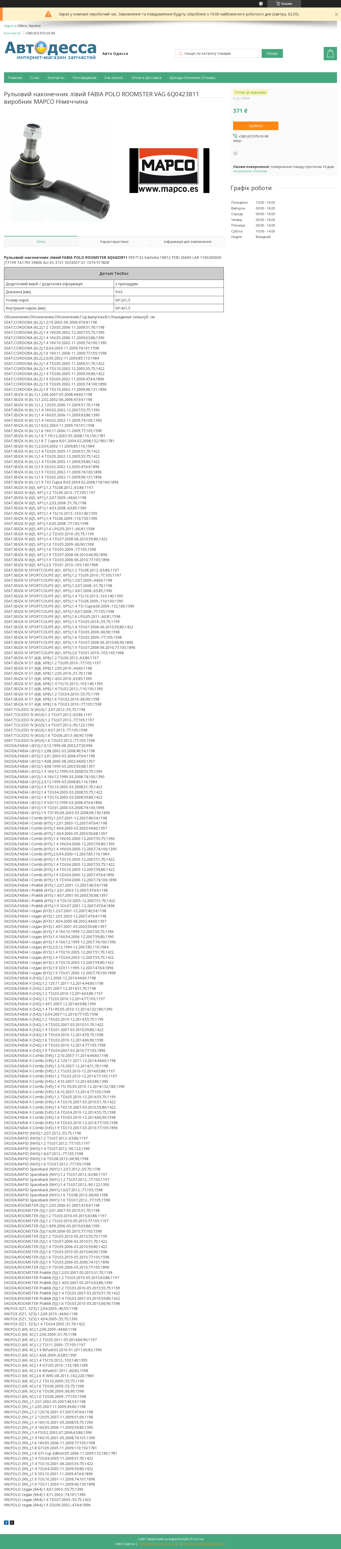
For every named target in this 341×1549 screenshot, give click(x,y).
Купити (256, 125)
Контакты (56, 77)
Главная (15, 77)
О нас (34, 77)
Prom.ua (197, 1539)
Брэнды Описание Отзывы (192, 77)
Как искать (114, 77)
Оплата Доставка (146, 77)
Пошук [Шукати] (272, 53)
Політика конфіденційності (204, 1544)
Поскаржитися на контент (159, 1544)
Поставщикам (84, 77)
